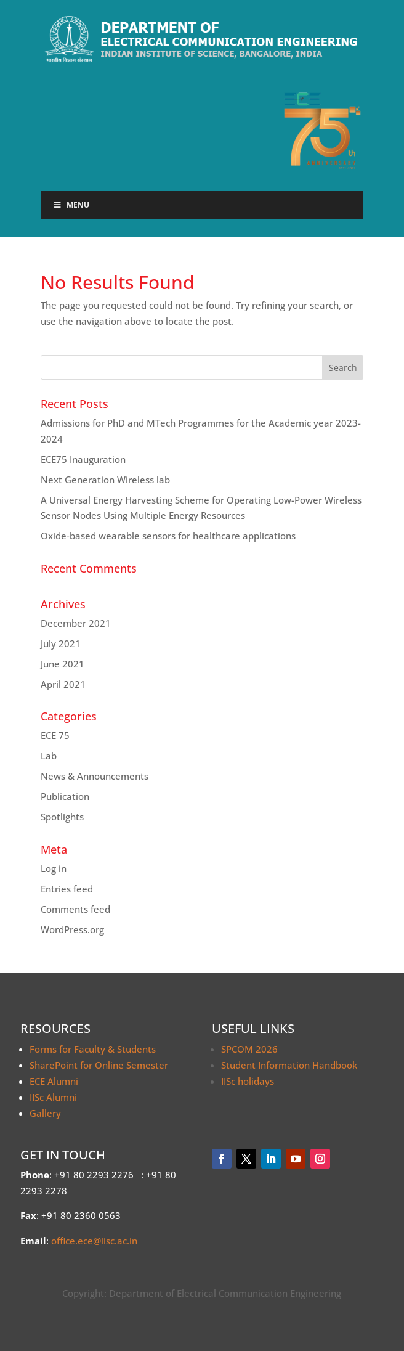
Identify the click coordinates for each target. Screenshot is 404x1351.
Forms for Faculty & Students (93, 1049)
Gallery (45, 1113)
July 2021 (61, 643)
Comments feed (75, 909)
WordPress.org (72, 929)
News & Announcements (94, 776)
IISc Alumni (53, 1097)
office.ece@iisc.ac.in (94, 1241)
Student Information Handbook (289, 1065)
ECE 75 (55, 735)
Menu (71, 205)
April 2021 (63, 684)
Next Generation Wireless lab (105, 479)
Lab (49, 755)
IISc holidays (247, 1081)
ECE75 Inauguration (83, 459)
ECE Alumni (54, 1081)
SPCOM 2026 (249, 1049)
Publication (65, 796)
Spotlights (62, 816)
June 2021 (62, 664)
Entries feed (67, 889)
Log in (54, 868)
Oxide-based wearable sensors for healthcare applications (168, 535)
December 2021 (76, 623)
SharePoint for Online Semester (99, 1065)
